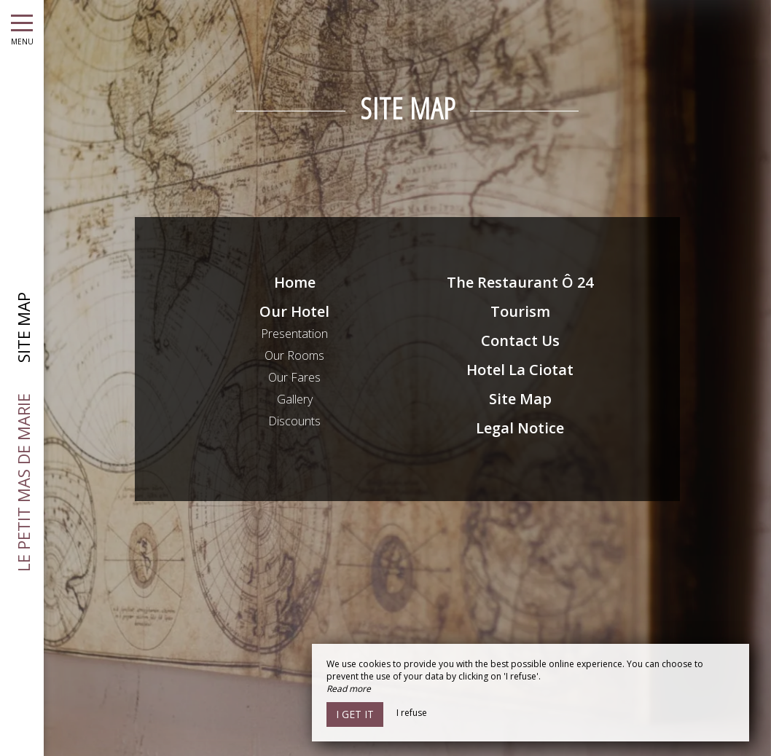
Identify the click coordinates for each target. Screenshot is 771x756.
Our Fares (294, 377)
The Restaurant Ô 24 (520, 282)
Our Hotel (294, 311)
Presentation (294, 334)
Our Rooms (294, 355)
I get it (355, 714)
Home (295, 282)
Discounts (294, 421)
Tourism (520, 311)
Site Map (520, 399)
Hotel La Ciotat (520, 369)
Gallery (295, 399)
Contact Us (520, 340)
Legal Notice (520, 428)
